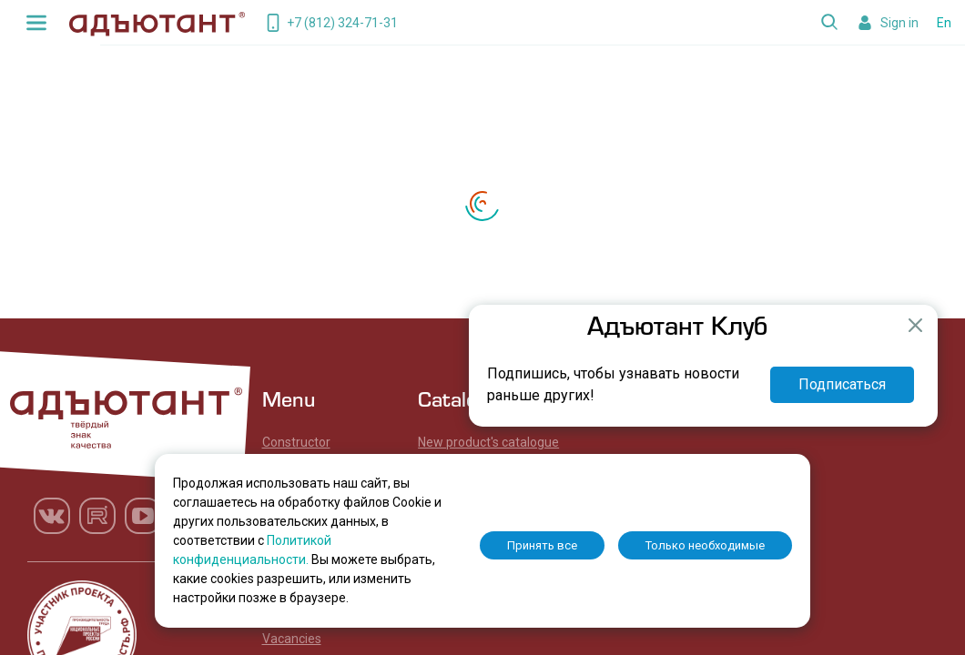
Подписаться (842, 384)
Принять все (542, 545)
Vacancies (291, 638)
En (944, 22)
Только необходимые (705, 545)
